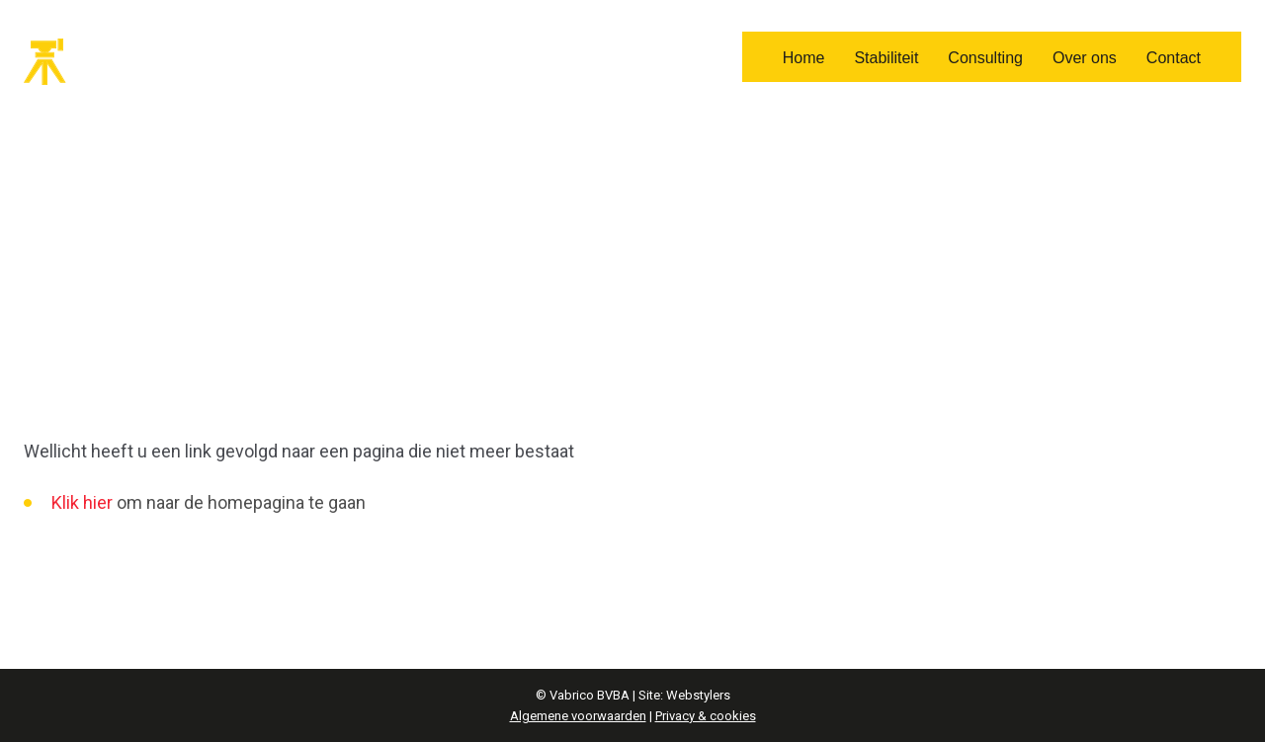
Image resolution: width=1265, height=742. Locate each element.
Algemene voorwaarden (578, 715)
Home (804, 57)
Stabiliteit (886, 57)
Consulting (985, 57)
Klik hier (82, 502)
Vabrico (108, 62)
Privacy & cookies (705, 715)
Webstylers (698, 695)
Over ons (1085, 57)
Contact (1173, 57)
